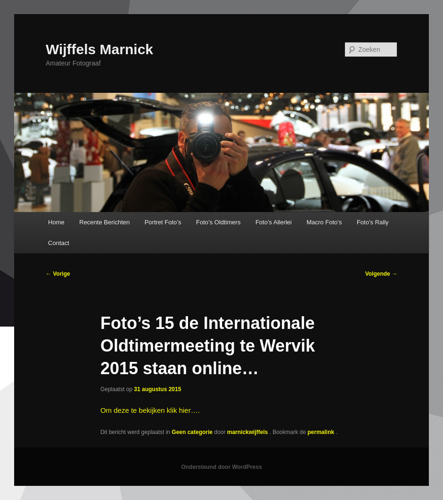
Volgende (381, 273)
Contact (58, 242)
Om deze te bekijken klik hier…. (150, 410)
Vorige (58, 273)
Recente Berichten (104, 222)
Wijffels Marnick (99, 49)
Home (56, 222)
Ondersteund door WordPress (221, 467)
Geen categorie (192, 432)
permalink (321, 432)
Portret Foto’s (163, 222)
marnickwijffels (248, 432)
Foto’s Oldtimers (218, 222)
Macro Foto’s (324, 222)
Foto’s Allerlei (273, 222)
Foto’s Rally (373, 222)
